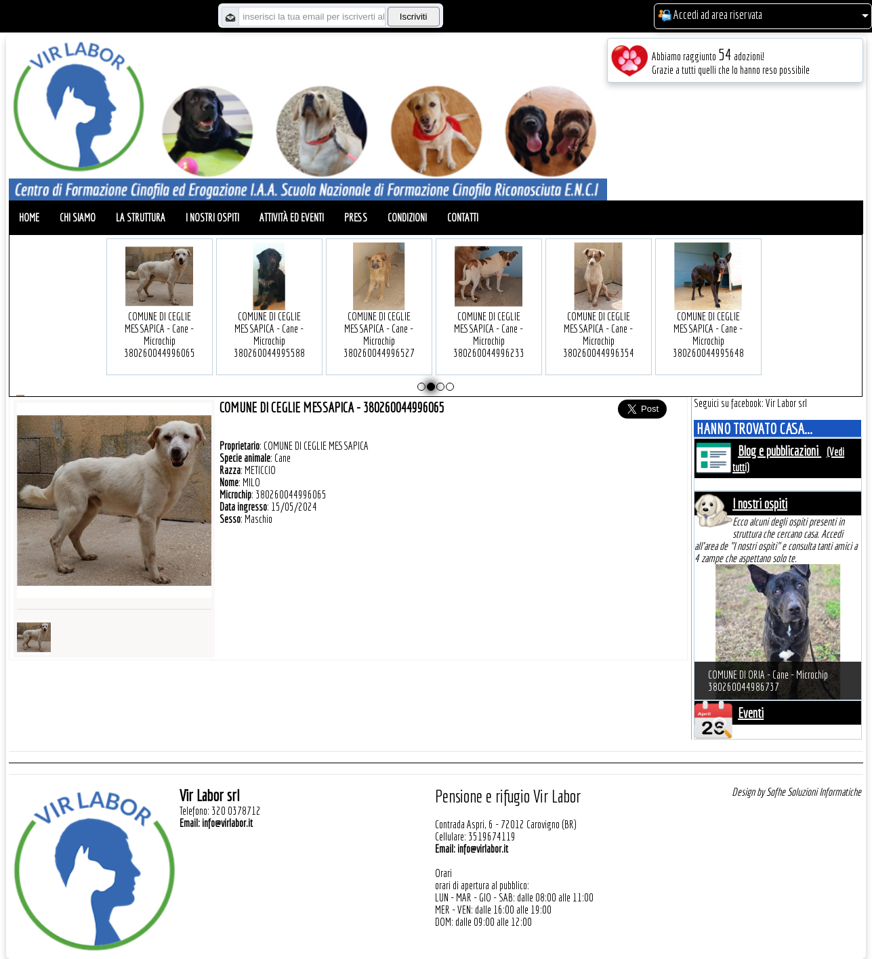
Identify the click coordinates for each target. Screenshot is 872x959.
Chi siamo (78, 217)
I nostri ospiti (212, 217)
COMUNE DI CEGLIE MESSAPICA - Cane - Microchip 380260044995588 (269, 314)
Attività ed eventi (291, 217)
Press (355, 217)
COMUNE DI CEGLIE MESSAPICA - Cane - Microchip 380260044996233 (488, 314)
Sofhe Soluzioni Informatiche (813, 792)
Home (29, 217)
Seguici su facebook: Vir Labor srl (750, 403)
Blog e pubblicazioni (779, 451)
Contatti (462, 217)
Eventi (751, 713)
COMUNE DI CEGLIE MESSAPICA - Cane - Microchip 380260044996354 (598, 314)
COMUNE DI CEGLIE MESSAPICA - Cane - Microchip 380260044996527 (379, 314)
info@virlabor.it (227, 823)
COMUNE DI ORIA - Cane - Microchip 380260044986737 (768, 680)
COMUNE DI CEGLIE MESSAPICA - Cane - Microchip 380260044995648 (708, 314)
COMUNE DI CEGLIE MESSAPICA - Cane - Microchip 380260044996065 (159, 314)
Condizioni (407, 217)
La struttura (140, 217)
